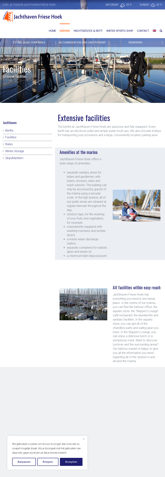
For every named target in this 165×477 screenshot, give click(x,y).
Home (52, 30)
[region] (47, 453)
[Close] (83, 439)
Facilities (10, 137)
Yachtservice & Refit (88, 30)
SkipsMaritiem (14, 158)
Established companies (29, 42)
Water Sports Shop (119, 30)
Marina (65, 30)
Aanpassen (24, 461)
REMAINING (136, 42)
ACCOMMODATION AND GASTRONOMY (82, 42)
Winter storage (14, 151)
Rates (9, 144)
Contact (143, 30)
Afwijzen (48, 461)
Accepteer (71, 461)
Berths (9, 130)
